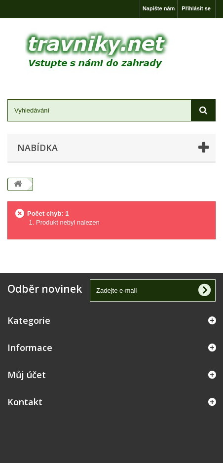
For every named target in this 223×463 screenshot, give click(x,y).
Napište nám (159, 8)
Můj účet (26, 375)
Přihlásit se (196, 8)
